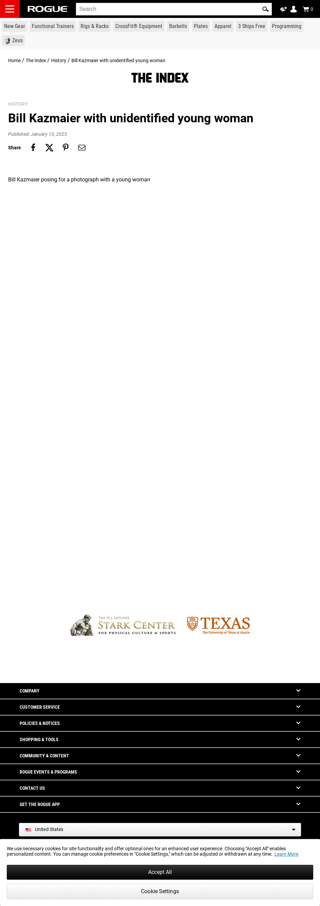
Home (14, 60)
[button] (265, 9)
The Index (36, 60)
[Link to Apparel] (222, 26)
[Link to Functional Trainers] (53, 26)
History (58, 60)
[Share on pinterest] (66, 148)
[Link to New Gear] (14, 26)
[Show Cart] (307, 9)
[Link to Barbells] (178, 26)
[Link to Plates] (201, 26)
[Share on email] (82, 148)
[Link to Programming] (286, 26)
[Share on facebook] (33, 148)
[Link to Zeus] (13, 40)
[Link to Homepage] (48, 9)
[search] (174, 9)
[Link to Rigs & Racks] (94, 26)
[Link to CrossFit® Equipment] (138, 26)
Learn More (286, 854)
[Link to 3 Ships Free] (251, 26)
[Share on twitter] (49, 148)
